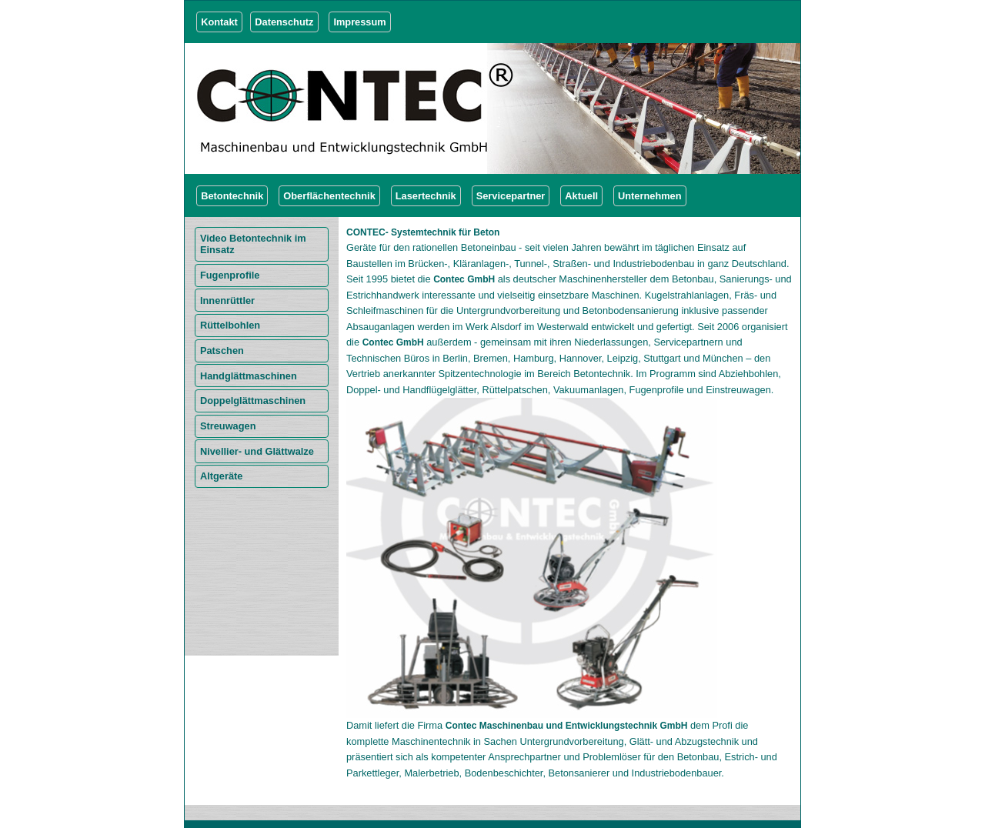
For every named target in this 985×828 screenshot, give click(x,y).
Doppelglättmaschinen (253, 400)
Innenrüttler (227, 300)
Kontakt (219, 22)
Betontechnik (232, 196)
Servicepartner (511, 196)
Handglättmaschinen (248, 376)
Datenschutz (284, 22)
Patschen (222, 350)
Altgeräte (221, 476)
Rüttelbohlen (230, 325)
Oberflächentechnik (329, 196)
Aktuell (581, 196)
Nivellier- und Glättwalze (257, 451)
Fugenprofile (230, 275)
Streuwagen (228, 426)
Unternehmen (649, 196)
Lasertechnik (426, 196)
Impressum (359, 22)
